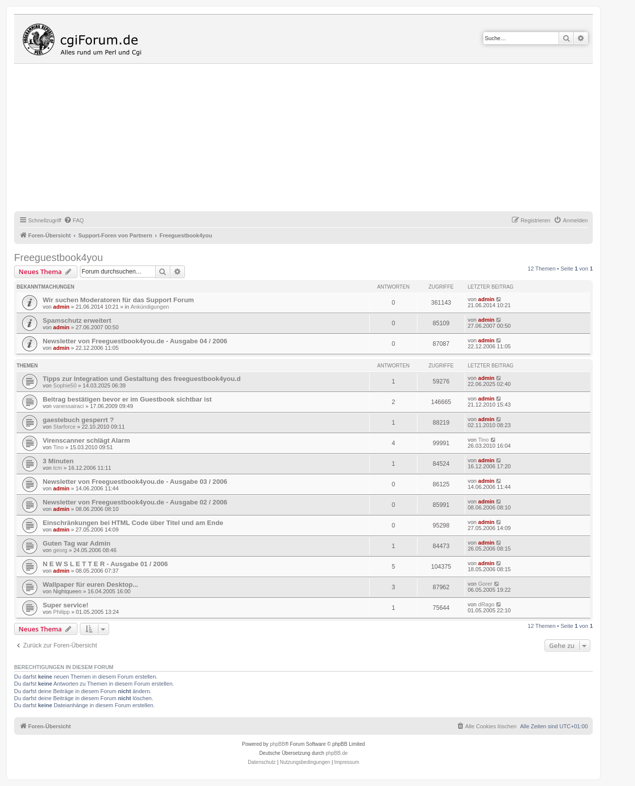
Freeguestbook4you (58, 257)
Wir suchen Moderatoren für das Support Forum (118, 300)
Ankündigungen (150, 307)
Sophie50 (65, 385)
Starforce (64, 427)
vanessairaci (68, 406)
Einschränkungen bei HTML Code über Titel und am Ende (133, 523)
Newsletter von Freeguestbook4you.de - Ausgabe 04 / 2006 (135, 341)
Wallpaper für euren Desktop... (90, 584)
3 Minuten (58, 461)
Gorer (485, 584)
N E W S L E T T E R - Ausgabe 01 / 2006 (105, 564)
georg (60, 550)
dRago (486, 604)
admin (61, 307)
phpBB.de (337, 753)
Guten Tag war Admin (77, 543)
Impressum (346, 762)
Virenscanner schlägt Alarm (86, 440)
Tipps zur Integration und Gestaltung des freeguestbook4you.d (142, 378)
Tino (58, 447)
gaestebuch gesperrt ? (78, 420)
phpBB (277, 744)
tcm (57, 468)
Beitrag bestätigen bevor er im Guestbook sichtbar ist (127, 399)
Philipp (61, 612)
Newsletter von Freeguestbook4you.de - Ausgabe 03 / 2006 (135, 481)
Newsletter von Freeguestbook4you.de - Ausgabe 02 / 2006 (135, 502)
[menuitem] (74, 220)
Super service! (65, 605)
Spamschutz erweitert (77, 320)
